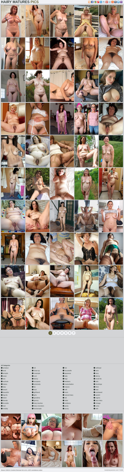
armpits (4, 373)
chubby (4, 408)
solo (96, 381)
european (36, 381)
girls (34, 395)
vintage (97, 403)
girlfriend (36, 392)
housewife (67, 370)
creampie (36, 373)
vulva (96, 406)
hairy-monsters (38, 406)
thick (96, 387)
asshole (4, 381)
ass (3, 379)
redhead (97, 368)
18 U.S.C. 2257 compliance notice (32, 470)
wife (96, 408)
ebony (35, 379)
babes (4, 384)
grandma (36, 398)
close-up (36, 370)
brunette (5, 403)
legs (65, 379)
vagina (97, 398)
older (65, 400)
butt (3, 406)
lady (65, 376)
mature (66, 387)
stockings (98, 384)
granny (35, 400)
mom (65, 392)
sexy (96, 373)
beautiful (5, 392)
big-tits (4, 395)
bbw (3, 387)
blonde (4, 400)
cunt (34, 376)
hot (65, 368)
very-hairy (98, 400)
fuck (34, 389)
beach (4, 389)
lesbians (66, 381)
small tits (98, 379)
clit (34, 368)
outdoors (67, 403)
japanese (67, 373)
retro (96, 370)
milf (65, 389)
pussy (66, 408)
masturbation (68, 384)
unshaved (98, 392)
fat (34, 387)
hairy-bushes (37, 403)
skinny (97, 376)
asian (4, 376)
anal (3, 370)
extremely (36, 384)
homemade (37, 408)
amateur (5, 368)
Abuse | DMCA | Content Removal (11, 470)
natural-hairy (68, 395)
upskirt (97, 395)
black (4, 398)
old (65, 398)
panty (65, 406)
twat (96, 389)
